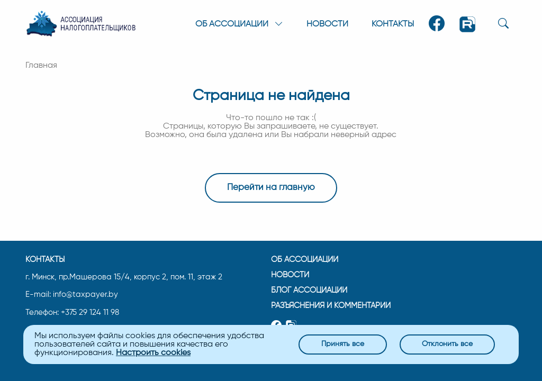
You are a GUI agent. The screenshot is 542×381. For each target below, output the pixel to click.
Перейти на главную (271, 187)
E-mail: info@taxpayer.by (71, 294)
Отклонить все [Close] (447, 344)
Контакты (393, 24)
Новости (327, 24)
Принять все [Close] (342, 344)
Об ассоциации (304, 260)
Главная (41, 65)
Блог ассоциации (309, 290)
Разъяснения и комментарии (331, 306)
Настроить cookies (153, 353)
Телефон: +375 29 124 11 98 (72, 312)
